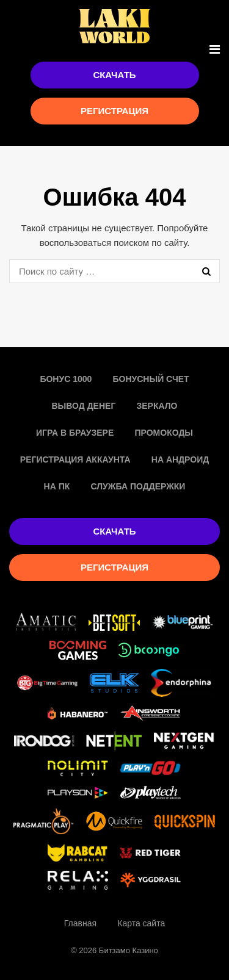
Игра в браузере (75, 433)
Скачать (114, 75)
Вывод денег (83, 406)
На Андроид (180, 459)
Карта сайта (141, 923)
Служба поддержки (137, 486)
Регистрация (114, 111)
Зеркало (157, 406)
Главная (80, 923)
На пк (57, 486)
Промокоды (163, 433)
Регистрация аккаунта (75, 459)
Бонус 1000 (66, 379)
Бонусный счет (150, 379)
